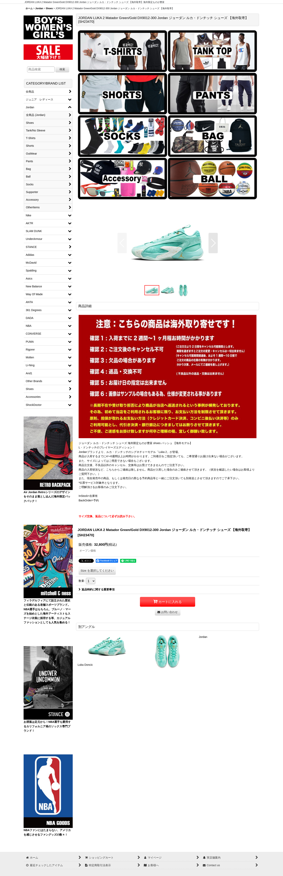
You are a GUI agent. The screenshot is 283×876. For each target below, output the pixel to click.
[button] (122, 243)
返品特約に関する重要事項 (97, 589)
